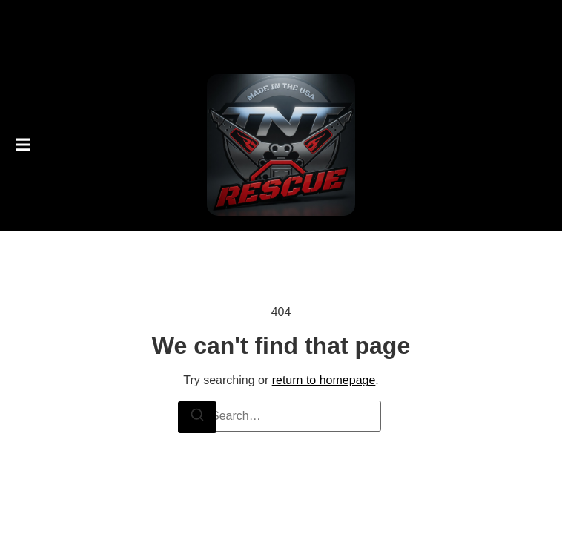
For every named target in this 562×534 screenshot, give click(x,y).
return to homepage (324, 380)
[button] (23, 145)
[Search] (197, 417)
